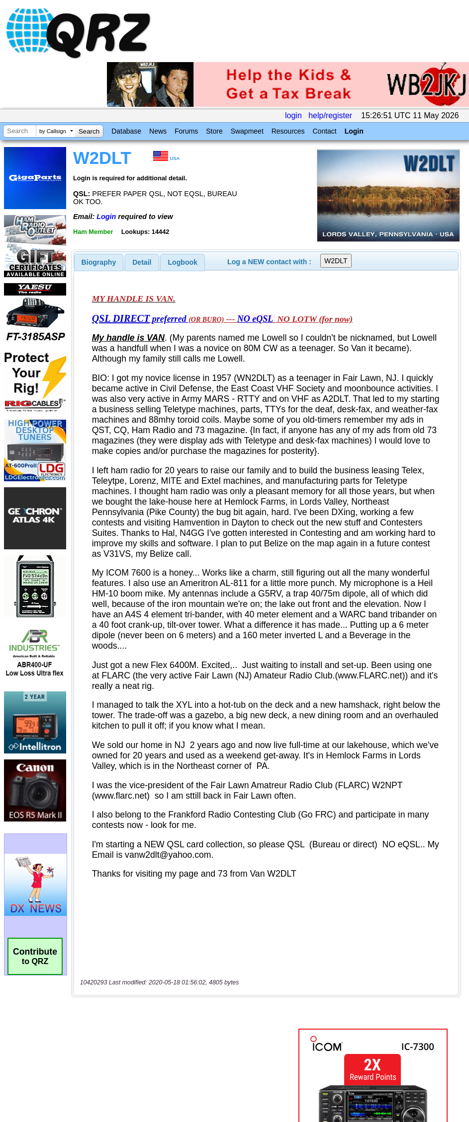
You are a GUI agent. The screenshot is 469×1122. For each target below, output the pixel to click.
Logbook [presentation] (182, 262)
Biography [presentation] (99, 262)
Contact (324, 131)
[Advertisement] (186, 1017)
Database (126, 131)
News (158, 131)
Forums (186, 131)
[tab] (99, 262)
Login (354, 131)
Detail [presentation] (141, 262)
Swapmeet (247, 131)
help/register (330, 115)
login (293, 115)
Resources (288, 131)
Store (214, 131)
